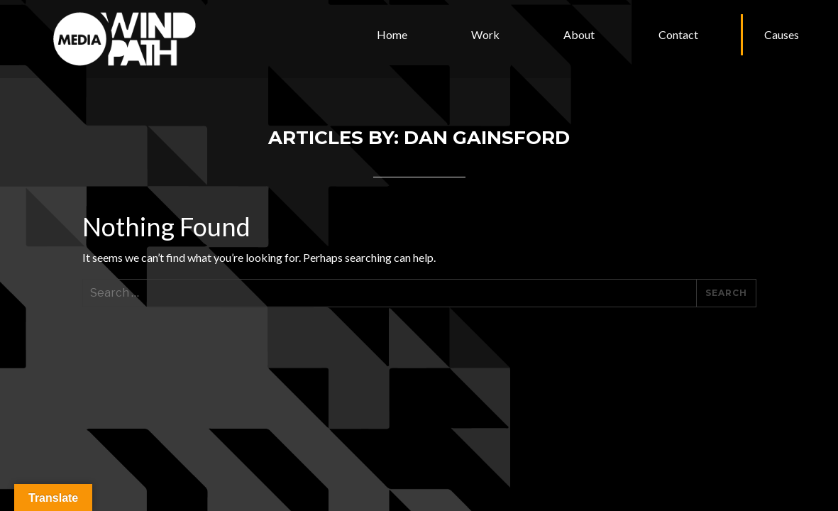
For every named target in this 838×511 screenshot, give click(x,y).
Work (485, 34)
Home (392, 34)
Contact (678, 34)
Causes (781, 34)
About (579, 34)
